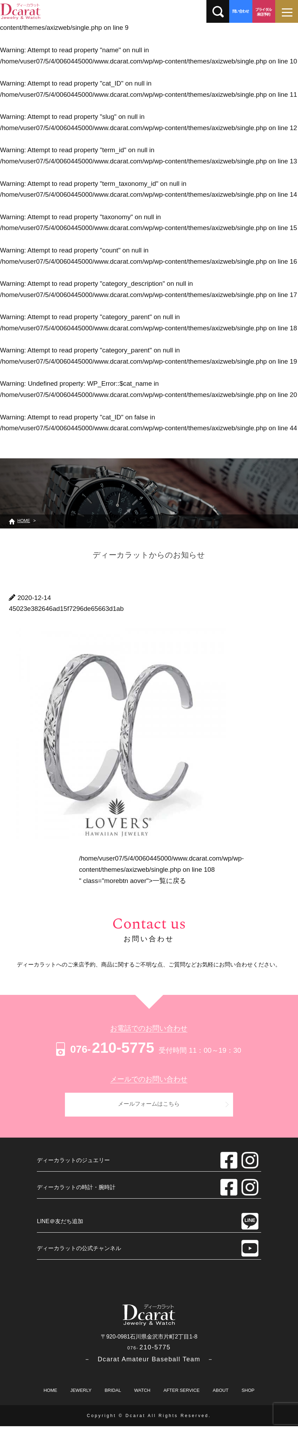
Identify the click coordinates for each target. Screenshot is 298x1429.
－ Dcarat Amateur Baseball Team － (149, 1362)
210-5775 (104, 1047)
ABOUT (221, 1393)
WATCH (142, 1393)
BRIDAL (113, 1393)
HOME (50, 1393)
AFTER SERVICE (182, 1393)
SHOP (247, 1393)
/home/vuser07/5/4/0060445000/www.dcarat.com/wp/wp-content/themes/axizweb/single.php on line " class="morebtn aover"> (161, 869)
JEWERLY (80, 1393)
